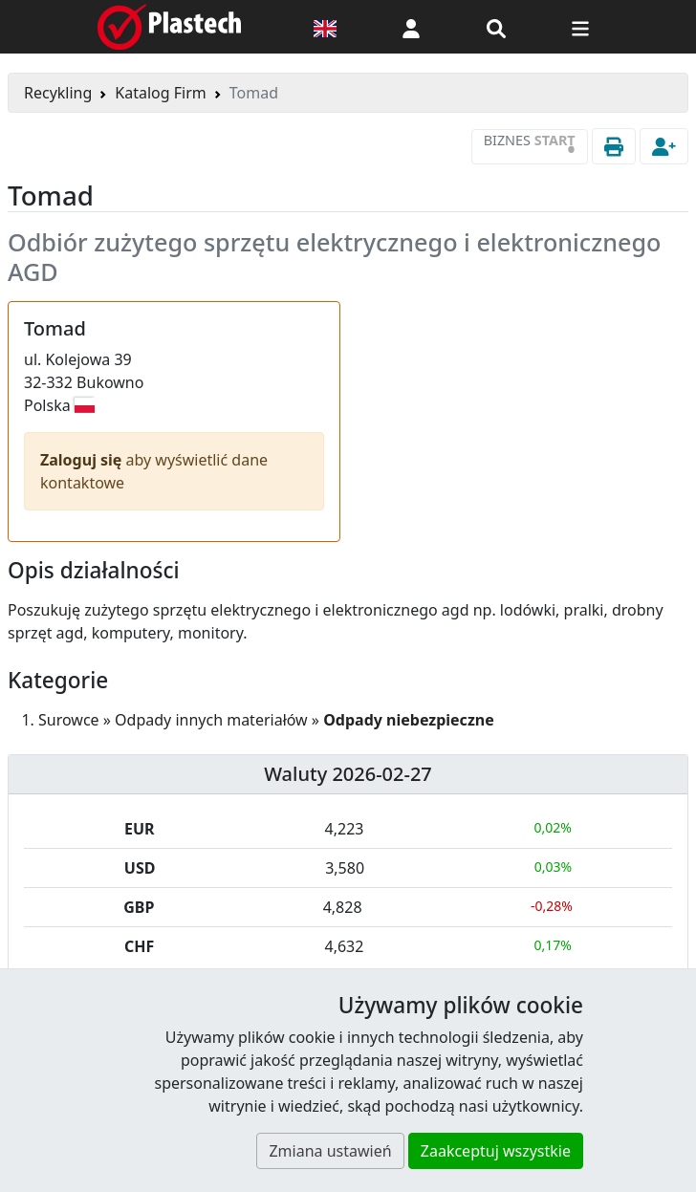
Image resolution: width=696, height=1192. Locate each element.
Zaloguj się (83, 459)
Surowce (68, 719)
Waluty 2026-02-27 (348, 774)
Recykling (58, 92)
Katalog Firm (160, 92)
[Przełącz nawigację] (580, 27)
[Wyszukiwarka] (496, 27)
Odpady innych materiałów (211, 719)
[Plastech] (169, 27)
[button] (411, 27)
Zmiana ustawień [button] (330, 1150)
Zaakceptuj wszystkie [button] (496, 1150)
